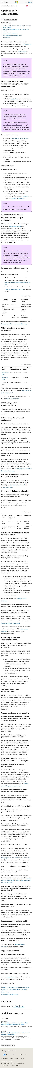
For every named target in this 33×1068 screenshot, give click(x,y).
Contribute (4, 1061)
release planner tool (12, 398)
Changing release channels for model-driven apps (15, 857)
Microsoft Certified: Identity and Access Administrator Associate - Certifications (15, 1033)
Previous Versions (14, 1058)
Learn (3, 6)
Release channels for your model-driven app (14, 324)
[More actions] (30, 6)
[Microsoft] (16, 2)
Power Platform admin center (18, 138)
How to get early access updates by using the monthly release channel (17, 26)
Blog (22, 1058)
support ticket (10, 977)
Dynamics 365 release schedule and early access (15, 987)
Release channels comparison (10, 33)
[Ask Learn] (27, 6)
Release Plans (22, 51)
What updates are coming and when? (12, 35)
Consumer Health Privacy (7, 1063)
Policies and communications (9, 994)
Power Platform (11, 6)
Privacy (11, 1061)
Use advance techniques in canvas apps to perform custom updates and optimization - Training (14, 1023)
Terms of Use (21, 1063)
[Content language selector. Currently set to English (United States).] (9, 1051)
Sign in (30, 2)
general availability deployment (15, 289)
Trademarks (4, 1065)
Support (25, 196)
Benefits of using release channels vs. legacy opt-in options (16, 30)
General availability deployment (10, 623)
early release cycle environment (12, 125)
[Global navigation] (1, 2)
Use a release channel (23, 71)
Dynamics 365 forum (17, 198)
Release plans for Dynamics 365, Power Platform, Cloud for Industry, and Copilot (16, 880)
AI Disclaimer (4, 1058)
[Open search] (25, 2)
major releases (27, 44)
